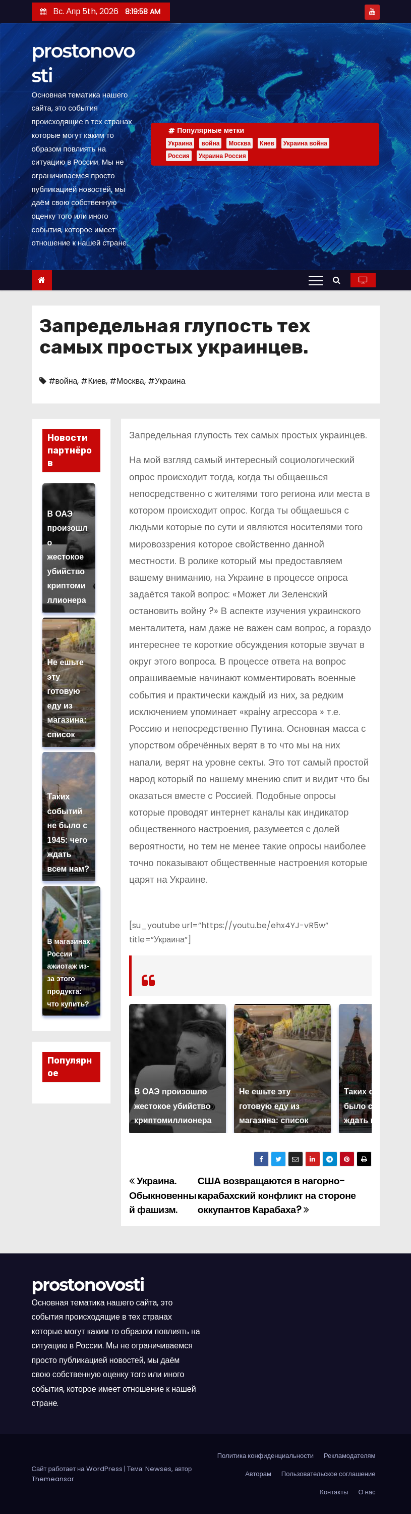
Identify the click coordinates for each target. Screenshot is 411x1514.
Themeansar (53, 1479)
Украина (180, 143)
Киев (267, 143)
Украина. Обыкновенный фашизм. (163, 1195)
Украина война (305, 143)
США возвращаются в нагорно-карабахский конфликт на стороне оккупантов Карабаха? (277, 1195)
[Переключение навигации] (316, 280)
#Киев (93, 381)
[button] (339, 280)
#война (63, 381)
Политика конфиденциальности (265, 1455)
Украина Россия (222, 156)
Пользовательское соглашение (328, 1474)
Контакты (334, 1492)
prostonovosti (88, 1284)
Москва (239, 143)
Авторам (258, 1474)
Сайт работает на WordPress (78, 1469)
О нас (366, 1492)
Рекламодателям (350, 1455)
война (210, 143)
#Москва (126, 381)
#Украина (167, 381)
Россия (179, 156)
